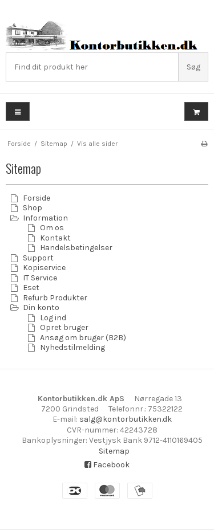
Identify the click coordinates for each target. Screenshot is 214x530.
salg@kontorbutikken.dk (125, 419)
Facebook (107, 465)
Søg (193, 67)
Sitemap (114, 451)
